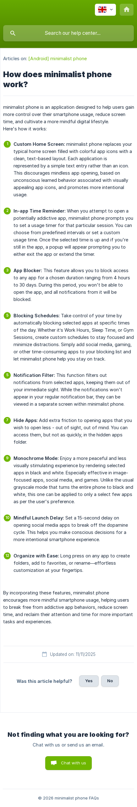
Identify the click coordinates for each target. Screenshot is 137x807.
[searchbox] (68, 33)
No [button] (110, 680)
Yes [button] (89, 680)
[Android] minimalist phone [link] (57, 58)
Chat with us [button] (73, 762)
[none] (105, 10)
